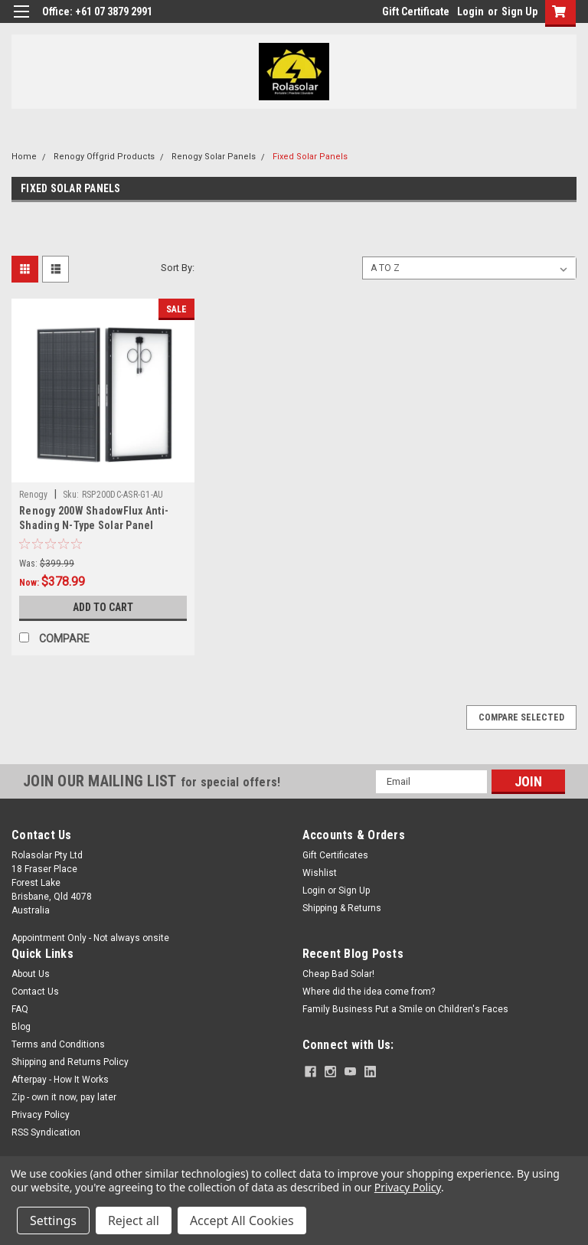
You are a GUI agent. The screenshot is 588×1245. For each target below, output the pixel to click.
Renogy (33, 494)
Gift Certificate (415, 11)
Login (470, 11)
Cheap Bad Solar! (338, 974)
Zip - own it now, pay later (63, 1097)
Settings (53, 1220)
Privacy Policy (40, 1114)
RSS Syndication (45, 1132)
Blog (21, 1026)
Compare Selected (521, 717)
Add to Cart (103, 607)
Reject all (133, 1220)
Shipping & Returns (341, 908)
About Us (30, 974)
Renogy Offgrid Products (104, 157)
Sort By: (177, 267)
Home (24, 157)
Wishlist (319, 873)
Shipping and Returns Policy (70, 1062)
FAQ (19, 1009)
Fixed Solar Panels (310, 157)
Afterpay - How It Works (60, 1079)
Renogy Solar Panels (214, 157)
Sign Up (519, 11)
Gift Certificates (335, 855)
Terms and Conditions (58, 1044)
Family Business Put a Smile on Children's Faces (405, 1009)
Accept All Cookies (242, 1220)
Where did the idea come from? (368, 991)
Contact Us (35, 991)
